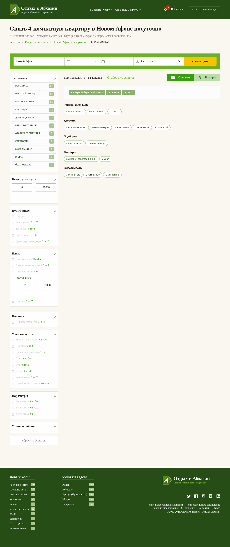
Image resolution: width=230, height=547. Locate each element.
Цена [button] (24, 179)
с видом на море (97, 143)
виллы (34, 157)
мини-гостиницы (34, 125)
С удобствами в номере (32, 383)
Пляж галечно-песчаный (32, 265)
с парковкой (161, 127)
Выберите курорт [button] (101, 9)
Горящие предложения (165, 508)
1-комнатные (27, 401)
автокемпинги (34, 149)
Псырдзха (68, 504)
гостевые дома (34, 102)
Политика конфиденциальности (164, 504)
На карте (25, 301)
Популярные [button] (20, 210)
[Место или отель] (38, 61)
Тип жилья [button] (19, 78)
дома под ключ (34, 117)
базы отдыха (34, 165)
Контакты (203, 508)
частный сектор (34, 94)
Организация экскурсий (32, 352)
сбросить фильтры (34, 440)
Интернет (25, 216)
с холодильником (75, 127)
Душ (22, 364)
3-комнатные (27, 414)
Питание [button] (18, 316)
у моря (129, 92)
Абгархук (67, 489)
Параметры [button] (20, 396)
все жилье (34, 86)
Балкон (24, 371)
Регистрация (210, 9)
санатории (34, 141)
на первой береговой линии (87, 92)
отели (13, 514)
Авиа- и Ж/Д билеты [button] (128, 9)
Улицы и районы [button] (23, 426)
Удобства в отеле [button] (23, 334)
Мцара (66, 499)
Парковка (25, 346)
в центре (114, 92)
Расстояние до (23, 278)
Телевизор (25, 228)
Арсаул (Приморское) (74, 494)
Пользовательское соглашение (203, 504)
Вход (194, 9)
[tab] (180, 77)
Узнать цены (200, 61)
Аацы (65, 484)
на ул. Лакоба (96, 111)
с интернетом (142, 127)
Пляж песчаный (28, 271)
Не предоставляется (31, 322)
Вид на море (27, 235)
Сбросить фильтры (123, 77)
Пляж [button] (16, 253)
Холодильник (27, 377)
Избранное (173, 9)
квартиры (34, 109)
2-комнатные (27, 407)
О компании (188, 508)
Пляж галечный (28, 259)
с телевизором (74, 143)
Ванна (23, 358)
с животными (122, 127)
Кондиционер (27, 222)
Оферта (215, 508)
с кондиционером (100, 127)
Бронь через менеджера (32, 241)
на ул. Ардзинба (75, 111)
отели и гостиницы (34, 133)
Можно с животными (31, 339)
